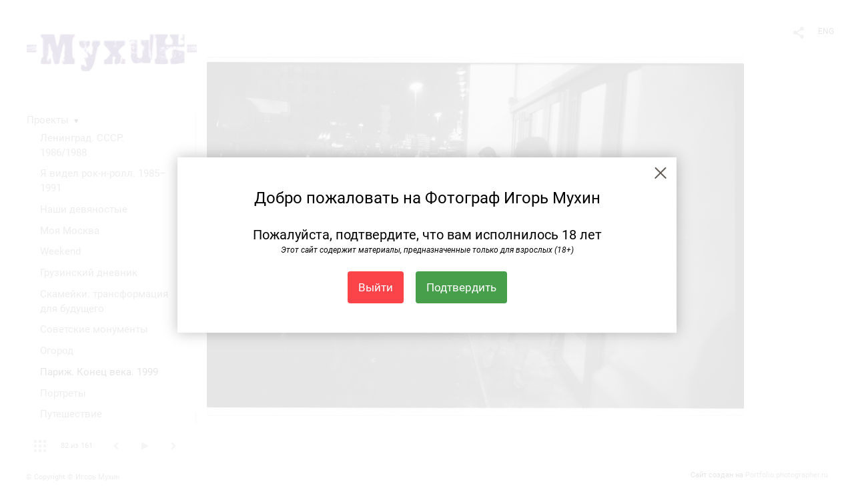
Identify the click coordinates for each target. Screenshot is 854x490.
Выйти (375, 287)
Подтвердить (461, 287)
